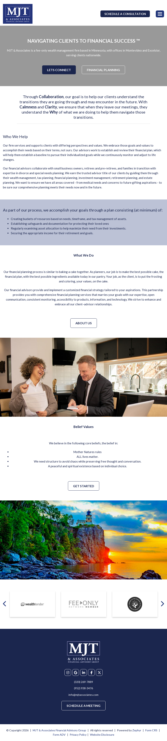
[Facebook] (91, 672)
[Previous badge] (5, 603)
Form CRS (151, 730)
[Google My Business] (75, 672)
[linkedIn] (83, 672)
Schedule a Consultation (125, 14)
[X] (99, 672)
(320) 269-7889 (83, 682)
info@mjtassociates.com (83, 694)
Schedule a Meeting (83, 705)
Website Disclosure (102, 734)
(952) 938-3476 (83, 688)
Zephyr (136, 730)
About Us (83, 323)
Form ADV (59, 734)
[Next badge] (162, 603)
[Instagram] (67, 672)
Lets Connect (59, 70)
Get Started (83, 486)
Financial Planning (103, 70)
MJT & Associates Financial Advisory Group (59, 730)
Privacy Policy (78, 734)
